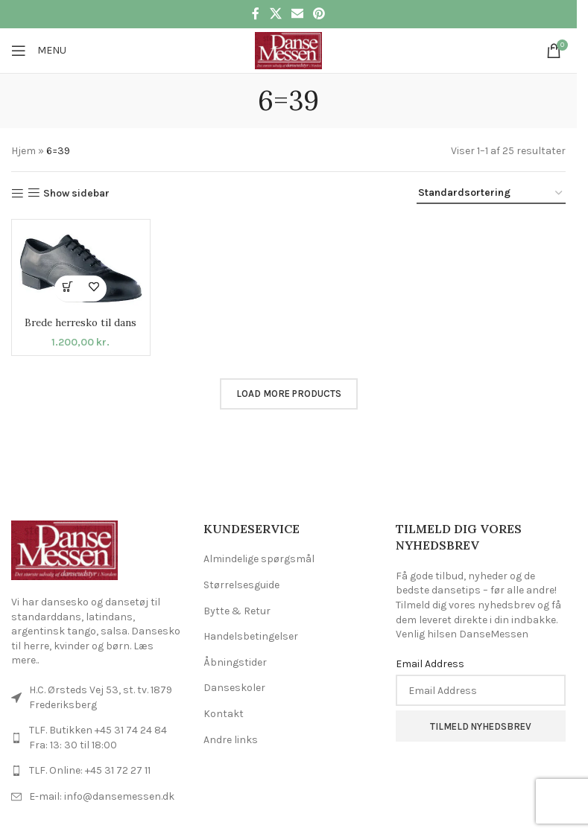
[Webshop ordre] (491, 194)
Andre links (230, 739)
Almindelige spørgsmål (258, 559)
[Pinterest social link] (319, 13)
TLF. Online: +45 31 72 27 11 (90, 770)
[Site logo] (288, 49)
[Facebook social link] (256, 13)
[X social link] (275, 13)
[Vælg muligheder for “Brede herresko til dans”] (67, 289)
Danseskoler (234, 687)
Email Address (430, 664)
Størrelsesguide (241, 585)
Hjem (23, 150)
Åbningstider (235, 662)
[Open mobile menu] (39, 51)
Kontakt (223, 713)
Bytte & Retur (237, 611)
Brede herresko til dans (81, 322)
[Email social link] (297, 13)
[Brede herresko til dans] (80, 268)
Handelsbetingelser (250, 636)
